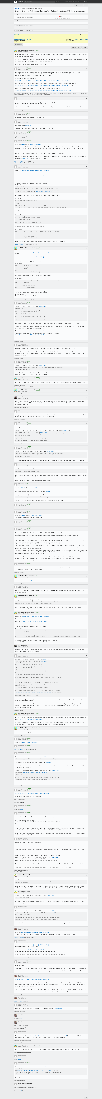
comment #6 (41, 306)
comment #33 (43, 877)
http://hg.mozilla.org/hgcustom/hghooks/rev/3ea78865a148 (31, 976)
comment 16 (52, 566)
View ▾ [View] (86, 5)
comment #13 (49, 449)
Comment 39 (20, 959)
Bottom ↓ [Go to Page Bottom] (74, 47)
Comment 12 (20, 396)
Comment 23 (20, 595)
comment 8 (54, 488)
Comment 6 (20, 167)
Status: (20, 23)
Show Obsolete (18, 44)
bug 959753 (58, 1005)
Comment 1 (20, 69)
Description (20, 51)
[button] (85, 2)
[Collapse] (86, 51)
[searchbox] (39, 2)
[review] (45, 170)
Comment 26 (20, 654)
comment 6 (48, 761)
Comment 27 (20, 713)
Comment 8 (20, 303)
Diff (79, 34)
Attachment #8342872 (18, 747)
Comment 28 (20, 727)
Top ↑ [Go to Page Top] (86, 1094)
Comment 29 (20, 737)
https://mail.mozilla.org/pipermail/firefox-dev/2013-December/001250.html (37, 578)
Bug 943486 (22, 8)
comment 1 (22, 158)
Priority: (56, 18)
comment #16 (49, 493)
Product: (19, 16)
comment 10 (45, 490)
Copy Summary (78, 5)
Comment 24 (20, 612)
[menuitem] (59, 2)
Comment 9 (20, 345)
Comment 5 (20, 141)
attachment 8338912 (26, 170)
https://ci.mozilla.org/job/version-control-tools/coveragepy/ (47, 1032)
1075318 (19, 1056)
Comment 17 (20, 483)
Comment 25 (20, 645)
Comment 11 (20, 377)
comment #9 (41, 364)
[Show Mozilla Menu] (15, 2)
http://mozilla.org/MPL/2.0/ (43, 191)
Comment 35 (20, 891)
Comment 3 (20, 114)
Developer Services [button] (26, 16)
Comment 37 (20, 926)
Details (76, 34)
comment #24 (54, 769)
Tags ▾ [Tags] (79, 47)
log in (21, 1087)
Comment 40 (20, 973)
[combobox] (39, 2)
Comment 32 (20, 812)
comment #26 (41, 755)
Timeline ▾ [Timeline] (85, 47)
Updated (19, 133)
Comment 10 (20, 360)
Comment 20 (20, 563)
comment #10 (65, 428)
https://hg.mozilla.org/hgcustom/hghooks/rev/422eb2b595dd (32, 791)
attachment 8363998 (26, 941)
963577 (21, 1015)
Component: (18, 17)
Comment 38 (20, 938)
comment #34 (49, 894)
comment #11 (40, 466)
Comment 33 (20, 838)
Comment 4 (20, 122)
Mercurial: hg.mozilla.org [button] (28, 17)
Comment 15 (20, 446)
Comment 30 (20, 752)
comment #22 (44, 598)
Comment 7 (20, 249)
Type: (57, 16)
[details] (36, 170)
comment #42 (41, 1063)
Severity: (64, 18)
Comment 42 (20, 1029)
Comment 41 (20, 1002)
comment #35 (49, 909)
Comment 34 (20, 874)
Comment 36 (20, 906)
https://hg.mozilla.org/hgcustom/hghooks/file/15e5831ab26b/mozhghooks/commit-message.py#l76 (42, 85)
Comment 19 (20, 527)
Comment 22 (20, 585)
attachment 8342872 (26, 615)
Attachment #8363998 (19, 934)
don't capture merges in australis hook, (22, 39)
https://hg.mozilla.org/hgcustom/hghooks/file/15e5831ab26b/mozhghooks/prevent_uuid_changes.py (43, 90)
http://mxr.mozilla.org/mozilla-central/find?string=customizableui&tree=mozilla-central (41, 80)
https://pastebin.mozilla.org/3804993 (31, 717)
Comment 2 (20, 99)
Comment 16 (20, 463)
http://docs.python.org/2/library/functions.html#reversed (32, 335)
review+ (70, 39)
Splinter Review (84, 34)
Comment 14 (20, 422)
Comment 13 (20, 410)
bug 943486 (54, 855)
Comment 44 (20, 1060)
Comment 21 (20, 575)
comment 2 (28, 125)
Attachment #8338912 (18, 161)
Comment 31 (20, 788)
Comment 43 (20, 1043)
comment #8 (46, 657)
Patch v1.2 (16, 34)
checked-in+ (71, 40)
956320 (21, 807)
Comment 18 (20, 510)
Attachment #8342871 (18, 523)
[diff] (41, 170)
